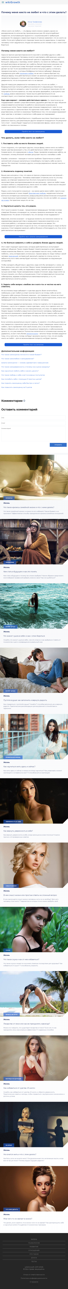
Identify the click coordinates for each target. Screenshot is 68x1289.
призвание (10, 562)
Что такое (34, 1254)
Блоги (34, 1258)
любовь (7, 94)
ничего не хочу (12, 1014)
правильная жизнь (13, 757)
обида (30, 152)
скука (8, 950)
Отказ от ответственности (34, 1275)
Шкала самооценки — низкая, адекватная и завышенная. (25, 363)
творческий (13, 256)
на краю (9, 1145)
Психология (34, 1243)
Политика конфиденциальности (34, 1278)
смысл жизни (11, 886)
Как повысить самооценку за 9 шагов (16, 387)
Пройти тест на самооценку (33, 131)
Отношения (33, 1250)
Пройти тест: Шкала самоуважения (33, 237)
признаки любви (26, 73)
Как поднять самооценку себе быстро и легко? (20, 383)
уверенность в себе (13, 821)
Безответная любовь (37, 193)
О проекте (34, 1282)
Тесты (34, 1261)
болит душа (10, 626)
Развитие (34, 1247)
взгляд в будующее (13, 1079)
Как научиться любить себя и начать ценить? (20, 371)
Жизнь (6, 503)
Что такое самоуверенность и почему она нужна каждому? (25, 367)
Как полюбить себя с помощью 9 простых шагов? (21, 379)
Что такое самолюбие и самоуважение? (17, 359)
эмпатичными (32, 334)
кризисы (9, 498)
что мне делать (12, 1209)
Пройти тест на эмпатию (33, 345)
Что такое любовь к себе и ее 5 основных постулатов (23, 375)
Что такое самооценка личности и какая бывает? (21, 354)
